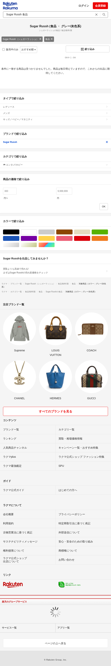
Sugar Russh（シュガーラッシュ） (22, 39)
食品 (49, 39)
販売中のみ (10, 49)
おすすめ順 (28, 49)
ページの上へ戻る (55, 643)
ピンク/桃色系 (72, 238)
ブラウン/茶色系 (72, 232)
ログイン (83, 5)
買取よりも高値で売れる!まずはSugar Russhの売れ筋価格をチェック (55, 271)
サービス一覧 (9, 627)
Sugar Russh (55, 142)
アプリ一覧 (63, 627)
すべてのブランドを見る (55, 411)
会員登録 (100, 5)
